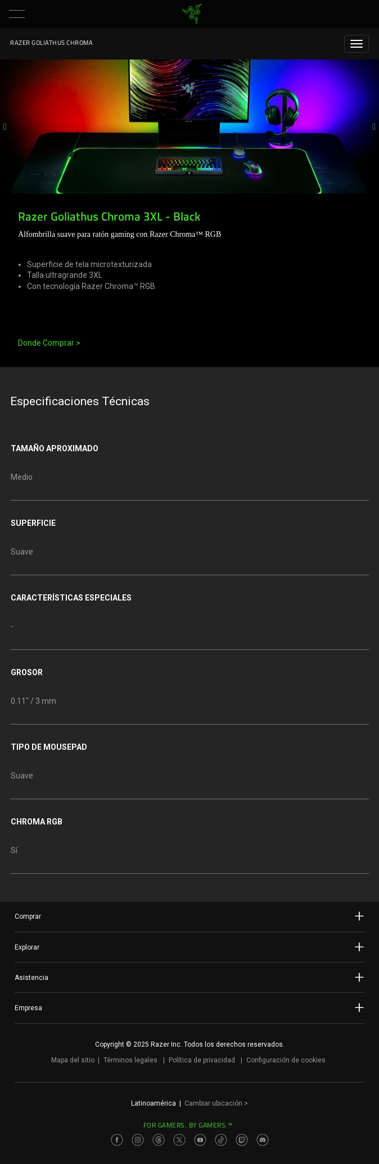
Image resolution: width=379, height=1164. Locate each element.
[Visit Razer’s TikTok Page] (221, 1140)
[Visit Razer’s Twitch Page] (241, 1140)
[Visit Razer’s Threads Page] (158, 1140)
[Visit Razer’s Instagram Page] (137, 1140)
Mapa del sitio (72, 1060)
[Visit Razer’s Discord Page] (262, 1140)
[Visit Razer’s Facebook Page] (117, 1140)
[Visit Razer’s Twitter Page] (179, 1140)
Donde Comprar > (49, 342)
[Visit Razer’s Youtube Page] (200, 1140)
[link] (192, 14)
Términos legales (130, 1060)
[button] (17, 14)
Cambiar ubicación (216, 1103)
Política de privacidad (202, 1060)
